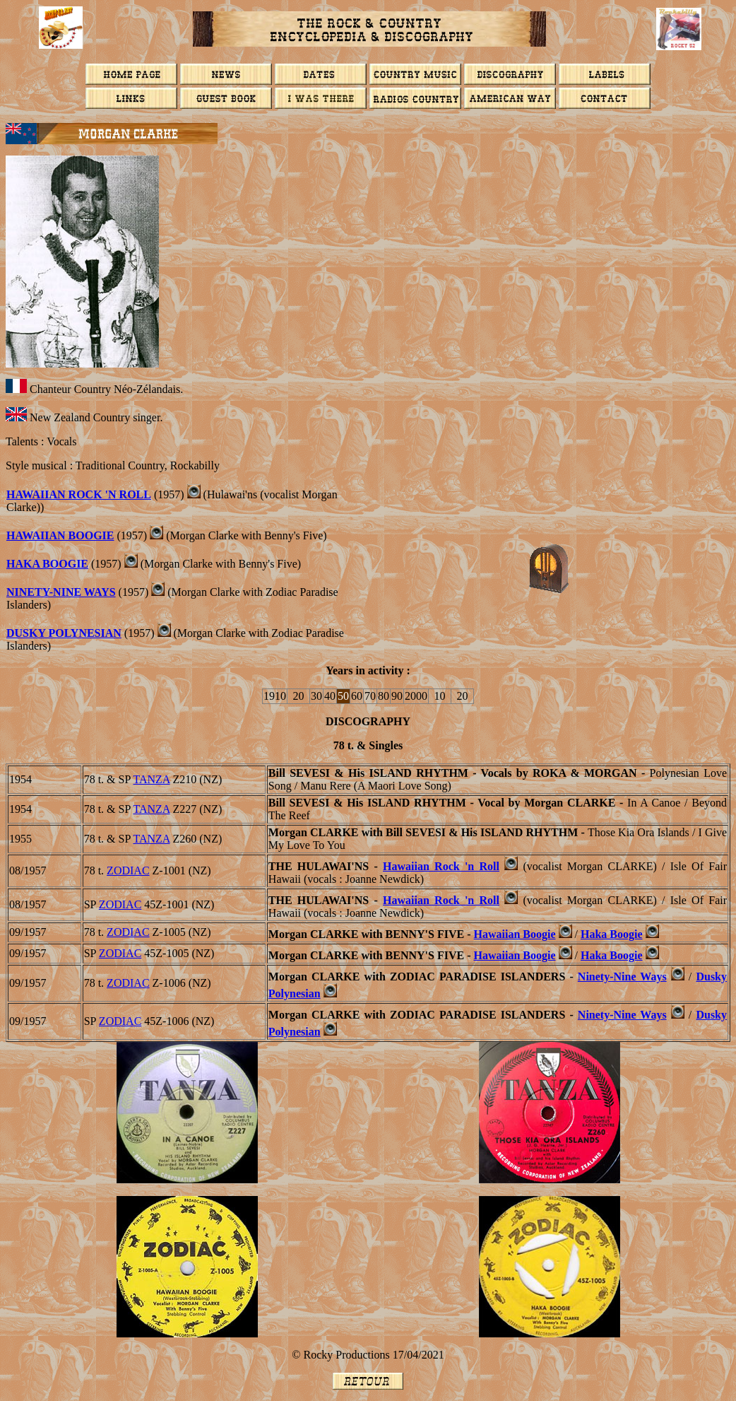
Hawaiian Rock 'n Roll (78, 494)
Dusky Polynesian (63, 633)
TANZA (151, 779)
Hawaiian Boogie (60, 535)
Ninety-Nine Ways (61, 592)
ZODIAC (128, 870)
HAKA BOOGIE (47, 564)
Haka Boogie (612, 934)
